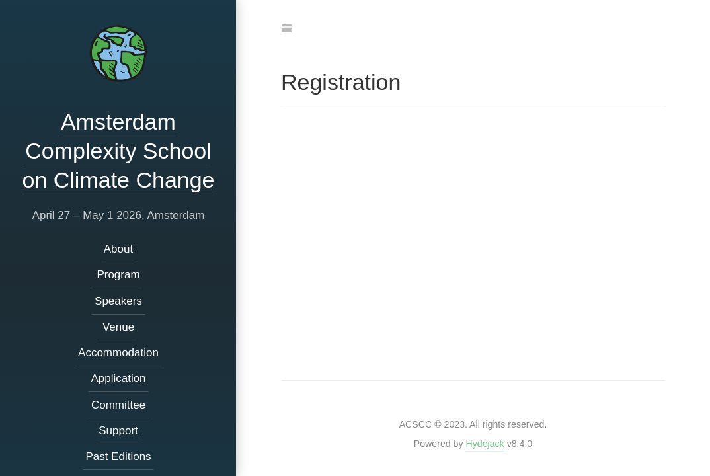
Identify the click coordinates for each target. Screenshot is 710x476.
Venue (118, 327)
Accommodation (118, 352)
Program (118, 274)
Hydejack (484, 443)
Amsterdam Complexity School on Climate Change (118, 150)
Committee (118, 405)
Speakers (118, 301)
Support (118, 430)
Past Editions (118, 456)
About (117, 249)
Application (118, 378)
